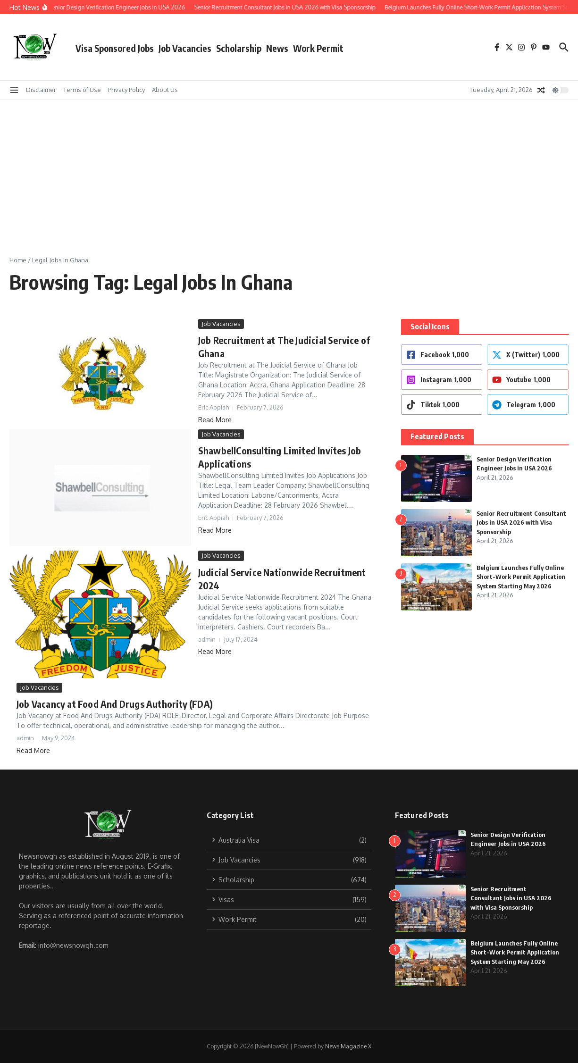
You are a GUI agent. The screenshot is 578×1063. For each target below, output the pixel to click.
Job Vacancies (185, 48)
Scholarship (238, 48)
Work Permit (318, 48)
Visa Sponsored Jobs (114, 48)
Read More (215, 420)
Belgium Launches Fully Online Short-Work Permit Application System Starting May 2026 (521, 577)
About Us (165, 89)
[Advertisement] (289, 171)
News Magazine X (348, 1046)
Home (17, 260)
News (277, 48)
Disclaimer (41, 89)
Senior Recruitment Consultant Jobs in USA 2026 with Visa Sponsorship (521, 523)
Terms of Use (82, 89)
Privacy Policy (126, 89)
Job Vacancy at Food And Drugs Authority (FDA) (115, 704)
